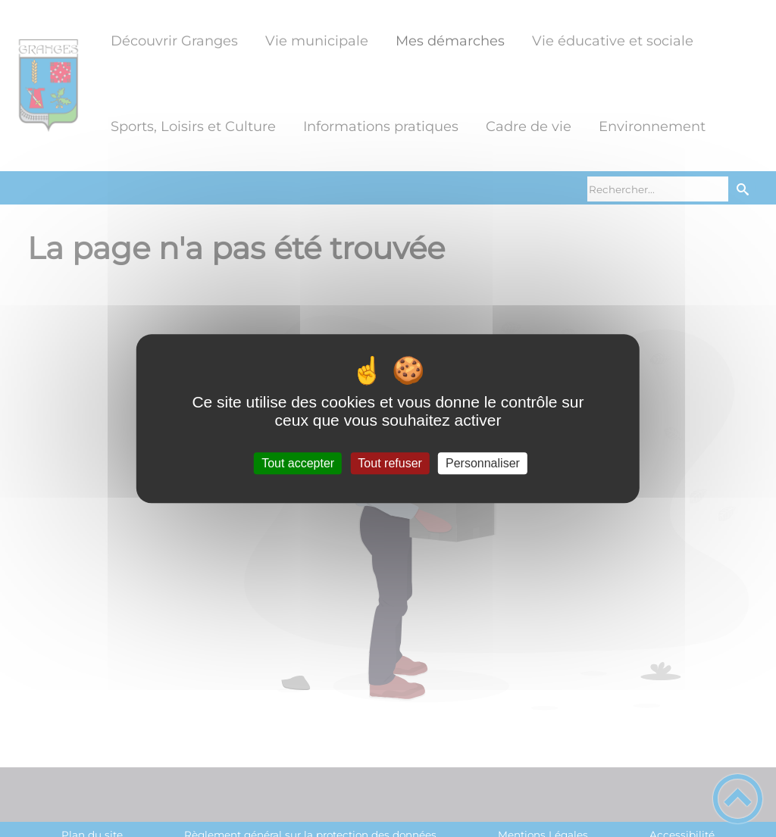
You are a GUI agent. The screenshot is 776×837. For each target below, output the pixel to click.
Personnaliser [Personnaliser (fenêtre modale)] (483, 463)
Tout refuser (389, 463)
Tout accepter (297, 463)
